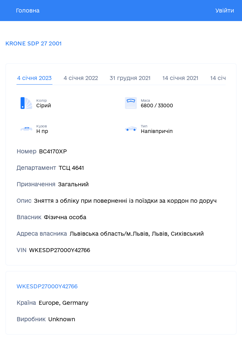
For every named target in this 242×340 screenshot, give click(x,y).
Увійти (224, 10)
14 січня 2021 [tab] (180, 78)
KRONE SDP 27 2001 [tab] (33, 43)
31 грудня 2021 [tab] (130, 78)
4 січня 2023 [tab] (34, 78)
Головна (28, 10)
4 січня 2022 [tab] (81, 78)
